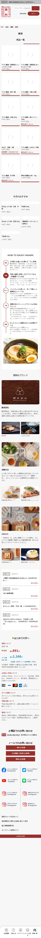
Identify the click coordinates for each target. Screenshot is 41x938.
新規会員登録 (23, 13)
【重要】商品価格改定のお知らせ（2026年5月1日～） (21, 2)
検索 (35, 8)
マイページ (20, 933)
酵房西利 (18, 22)
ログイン (33, 13)
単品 (7, 27)
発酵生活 (27, 22)
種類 (11, 27)
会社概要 (6, 933)
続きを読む (34, 673)
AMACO (35, 22)
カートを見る (27, 934)
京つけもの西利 (8, 22)
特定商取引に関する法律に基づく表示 (15, 911)
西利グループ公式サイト (10, 907)
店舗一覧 (34, 933)
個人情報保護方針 (8, 916)
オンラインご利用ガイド (10, 920)
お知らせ (13, 933)
